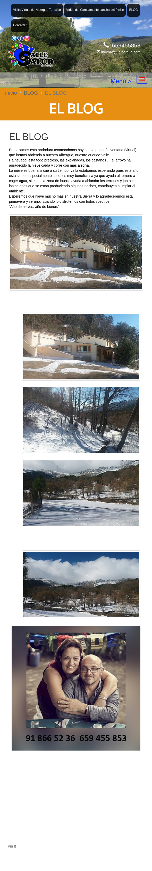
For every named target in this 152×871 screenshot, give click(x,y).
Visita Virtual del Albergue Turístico (37, 10)
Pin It (12, 846)
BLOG (133, 10)
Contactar (20, 25)
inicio (11, 93)
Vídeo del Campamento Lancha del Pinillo (95, 10)
